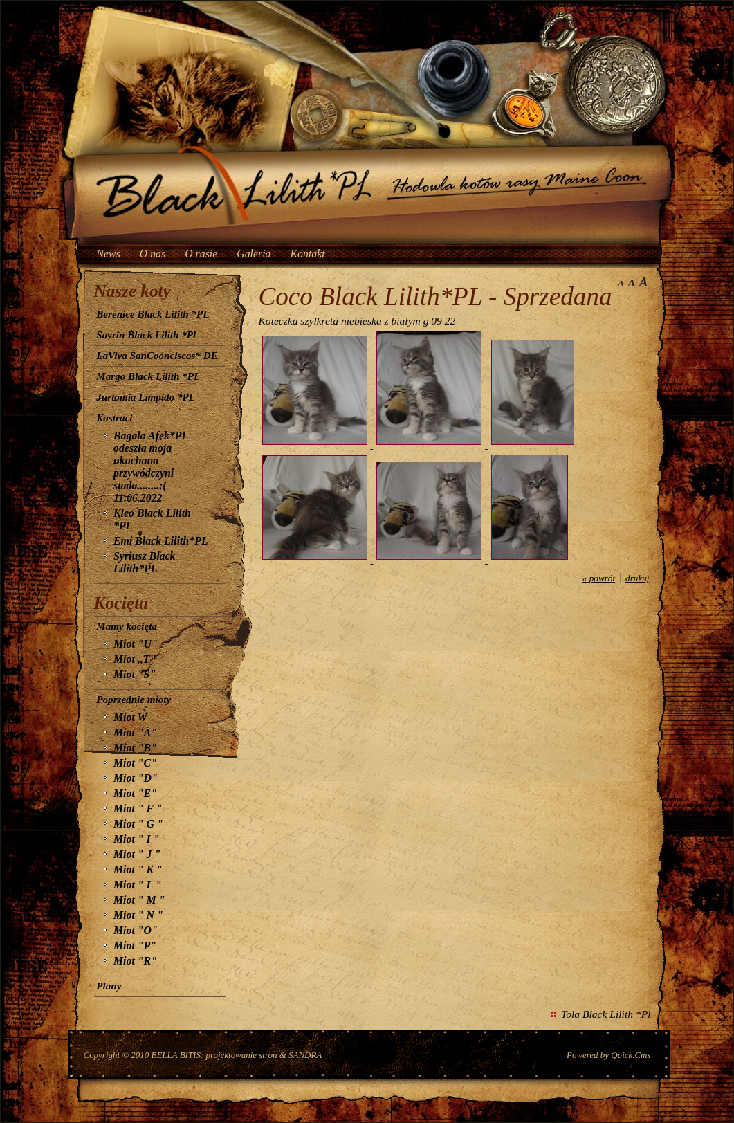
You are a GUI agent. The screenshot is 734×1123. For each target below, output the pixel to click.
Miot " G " (138, 824)
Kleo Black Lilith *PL (152, 519)
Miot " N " (138, 915)
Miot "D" (135, 778)
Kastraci (114, 417)
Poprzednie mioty (133, 699)
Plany (108, 986)
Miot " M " (139, 900)
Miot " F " (138, 808)
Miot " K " (138, 869)
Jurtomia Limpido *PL (145, 397)
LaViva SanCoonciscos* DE (156, 355)
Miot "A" (135, 732)
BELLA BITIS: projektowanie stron (214, 1055)
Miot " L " (137, 885)
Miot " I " (136, 839)
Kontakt (308, 253)
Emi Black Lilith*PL (160, 541)
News (108, 253)
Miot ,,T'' (134, 659)
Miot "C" (135, 763)
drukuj (637, 578)
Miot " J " (136, 854)
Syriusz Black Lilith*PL (144, 562)
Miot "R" (135, 961)
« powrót (598, 578)
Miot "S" (134, 674)
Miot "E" (135, 793)
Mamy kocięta (126, 626)
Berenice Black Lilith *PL (152, 314)
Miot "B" (135, 748)
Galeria (253, 253)
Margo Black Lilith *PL (148, 376)
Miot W (130, 717)
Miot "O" (135, 930)
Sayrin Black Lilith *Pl (146, 334)
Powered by (608, 1055)
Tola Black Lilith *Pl (605, 1014)
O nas (152, 253)
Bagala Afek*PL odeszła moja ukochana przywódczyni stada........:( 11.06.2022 (150, 467)
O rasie (201, 253)
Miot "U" (135, 644)
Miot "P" (134, 945)
